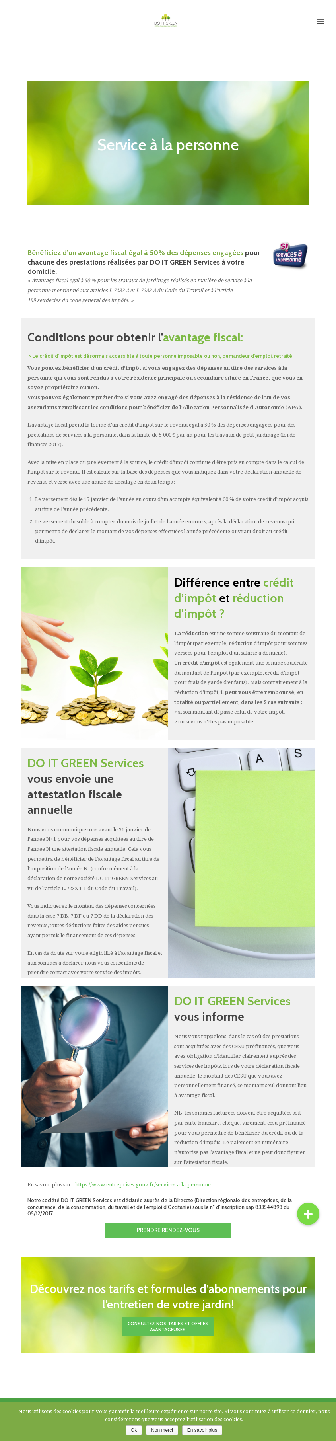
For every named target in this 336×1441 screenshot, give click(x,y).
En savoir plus (202, 1430)
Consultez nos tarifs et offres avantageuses (168, 1327)
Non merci (162, 1430)
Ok (134, 1430)
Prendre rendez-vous (168, 1230)
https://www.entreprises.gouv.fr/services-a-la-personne (143, 1185)
